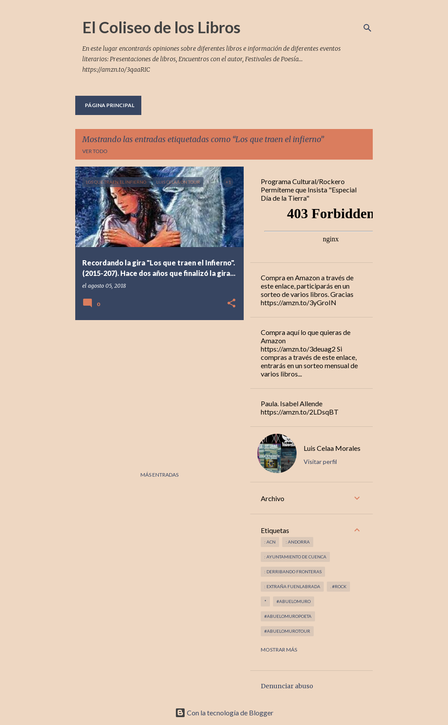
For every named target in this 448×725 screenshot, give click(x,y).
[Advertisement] (156, 388)
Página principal (109, 105)
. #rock (338, 586)
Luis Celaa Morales (332, 448)
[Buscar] (367, 27)
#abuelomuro (293, 601)
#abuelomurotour (287, 631)
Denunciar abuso (287, 686)
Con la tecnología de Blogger (224, 712)
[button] (231, 304)
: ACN (270, 541)
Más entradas (159, 474)
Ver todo (95, 151)
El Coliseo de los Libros (161, 27)
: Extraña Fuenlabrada (292, 586)
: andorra (298, 541)
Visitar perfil (320, 461)
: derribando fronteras (293, 571)
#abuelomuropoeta (288, 616)
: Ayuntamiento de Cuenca (295, 556)
